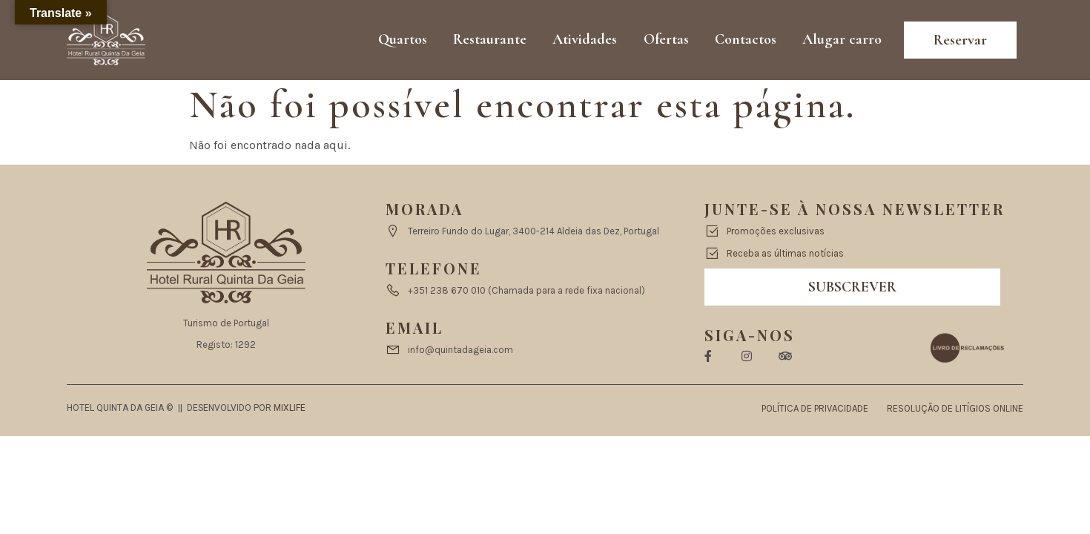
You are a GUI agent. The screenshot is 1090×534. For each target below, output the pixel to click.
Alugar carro (843, 40)
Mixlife (289, 408)
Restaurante (492, 40)
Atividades (587, 40)
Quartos (404, 40)
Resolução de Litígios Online (955, 408)
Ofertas (667, 40)
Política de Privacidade (815, 408)
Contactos (747, 40)
